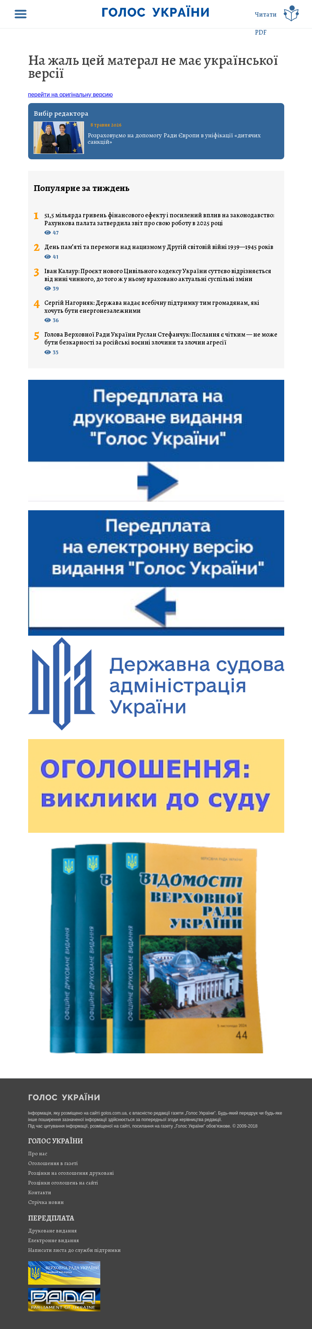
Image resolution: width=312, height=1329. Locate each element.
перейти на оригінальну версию (70, 95)
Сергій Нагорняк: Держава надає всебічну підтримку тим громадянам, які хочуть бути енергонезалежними (151, 307)
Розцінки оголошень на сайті (63, 1182)
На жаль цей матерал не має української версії (153, 66)
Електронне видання (53, 1240)
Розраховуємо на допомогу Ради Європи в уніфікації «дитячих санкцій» (174, 138)
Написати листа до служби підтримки (74, 1250)
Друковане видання (52, 1230)
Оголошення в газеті (53, 1163)
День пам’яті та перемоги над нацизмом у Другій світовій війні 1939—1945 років (158, 247)
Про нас (37, 1153)
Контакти (39, 1192)
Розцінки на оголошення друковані (71, 1173)
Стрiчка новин (46, 1202)
